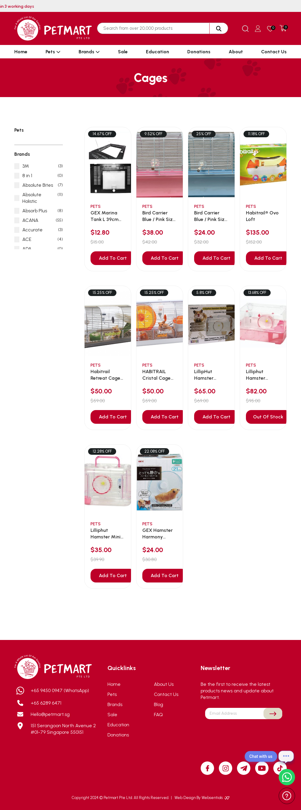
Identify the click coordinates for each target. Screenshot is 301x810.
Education (157, 51)
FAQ (158, 714)
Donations (198, 51)
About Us (164, 684)
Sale (123, 51)
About (236, 51)
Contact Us (274, 51)
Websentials (216, 797)
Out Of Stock (268, 417)
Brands (89, 51)
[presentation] (244, 733)
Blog (158, 704)
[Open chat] (286, 756)
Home (20, 51)
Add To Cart (113, 258)
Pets (53, 51)
